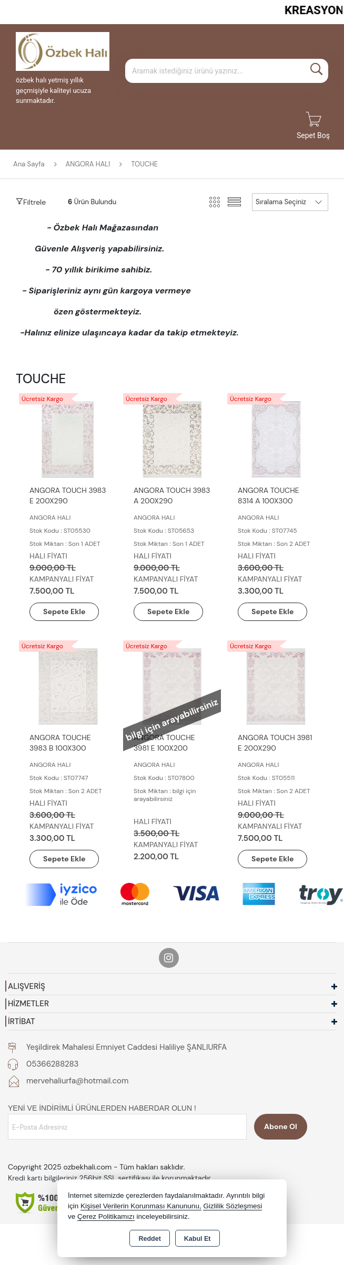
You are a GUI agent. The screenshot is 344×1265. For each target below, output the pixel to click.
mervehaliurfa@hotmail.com (77, 1081)
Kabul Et (197, 1238)
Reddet (149, 1238)
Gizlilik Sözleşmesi (232, 1206)
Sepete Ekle (64, 611)
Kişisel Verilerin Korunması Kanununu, (140, 1206)
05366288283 (52, 1064)
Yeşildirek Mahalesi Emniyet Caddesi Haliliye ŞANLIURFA (126, 1047)
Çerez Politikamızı (106, 1216)
